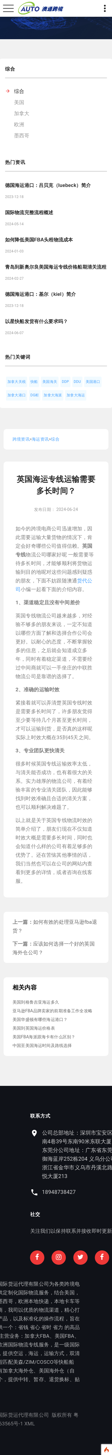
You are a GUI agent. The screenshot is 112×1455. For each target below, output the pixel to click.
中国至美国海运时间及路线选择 (42, 1045)
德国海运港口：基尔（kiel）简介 (40, 294)
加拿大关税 (16, 382)
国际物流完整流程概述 (29, 212)
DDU (77, 382)
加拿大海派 (53, 395)
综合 (19, 91)
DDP (65, 382)
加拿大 (22, 113)
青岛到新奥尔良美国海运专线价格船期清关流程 (55, 267)
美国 (19, 102)
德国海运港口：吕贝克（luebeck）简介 (48, 185)
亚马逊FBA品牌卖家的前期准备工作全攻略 (52, 1010)
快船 (34, 382)
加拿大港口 (16, 395)
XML (8, 1424)
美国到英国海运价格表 (34, 1028)
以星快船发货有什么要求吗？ (36, 321)
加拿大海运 (76, 395)
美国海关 (49, 382)
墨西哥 (22, 136)
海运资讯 (40, 439)
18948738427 (80, 1192)
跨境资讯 (21, 439)
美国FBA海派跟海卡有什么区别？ (44, 1036)
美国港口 (93, 382)
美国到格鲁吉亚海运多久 (36, 1002)
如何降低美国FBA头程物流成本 (39, 239)
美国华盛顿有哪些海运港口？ (40, 1019)
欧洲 (19, 124)
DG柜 (34, 395)
